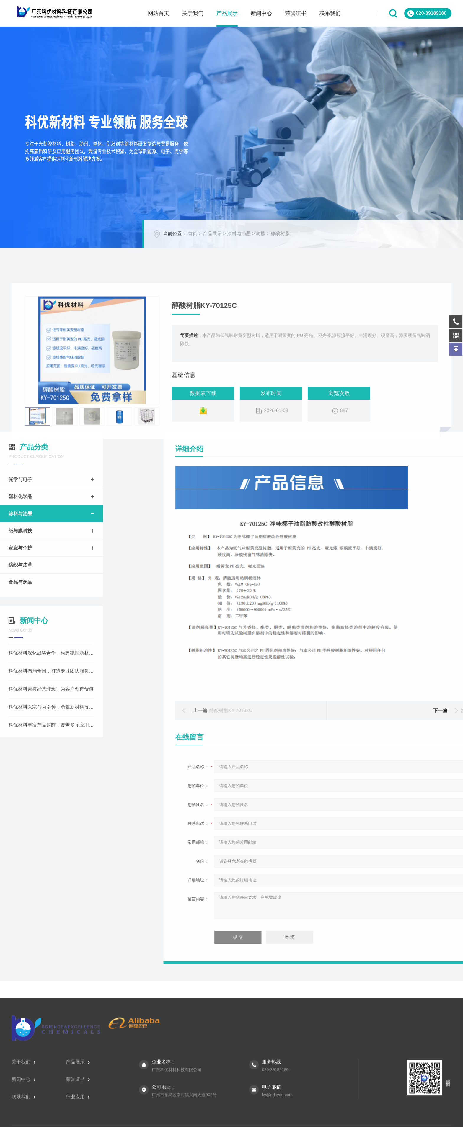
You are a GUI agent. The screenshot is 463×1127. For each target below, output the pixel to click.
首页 (372, 242)
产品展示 (391, 242)
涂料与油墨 (419, 242)
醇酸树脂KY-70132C (398, 710)
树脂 (440, 242)
